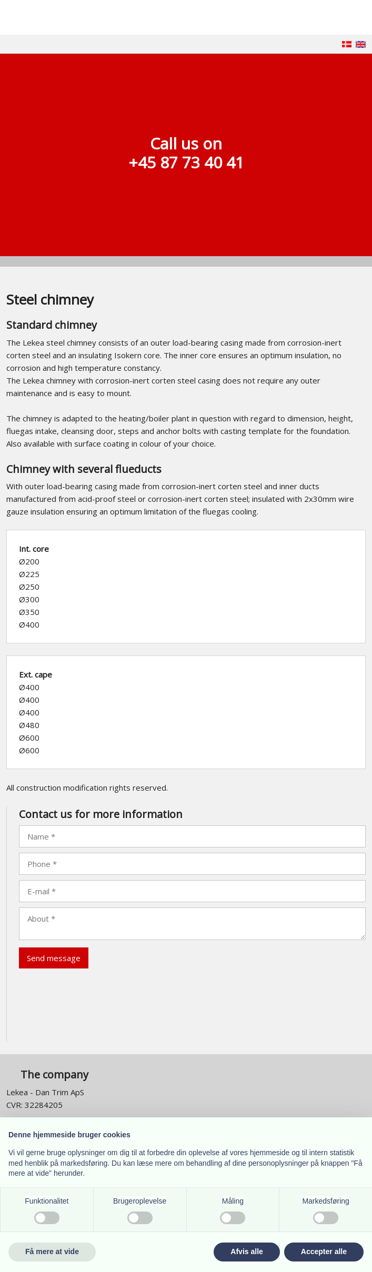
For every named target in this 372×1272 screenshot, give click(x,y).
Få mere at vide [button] (52, 1251)
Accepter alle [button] (324, 1251)
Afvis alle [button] (246, 1251)
